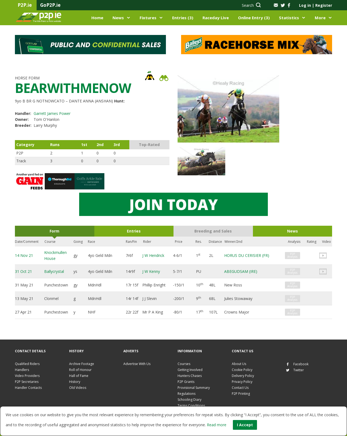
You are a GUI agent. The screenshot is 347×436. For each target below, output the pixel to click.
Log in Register (315, 5)
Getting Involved (190, 369)
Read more (216, 424)
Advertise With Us (136, 363)
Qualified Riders (27, 363)
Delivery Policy (243, 375)
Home (97, 17)
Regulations (186, 393)
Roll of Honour (80, 369)
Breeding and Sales (213, 231)
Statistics (289, 17)
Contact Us (240, 387)
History (74, 381)
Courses (184, 363)
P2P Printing (241, 393)
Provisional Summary (194, 387)
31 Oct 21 (23, 271)
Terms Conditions (191, 405)
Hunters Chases (190, 375)
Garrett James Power (52, 113)
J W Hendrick (153, 255)
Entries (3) (182, 17)
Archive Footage (81, 363)
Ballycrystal (54, 271)
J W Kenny (151, 271)
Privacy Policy (242, 381)
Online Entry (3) (254, 17)
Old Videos (77, 387)
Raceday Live (216, 17)
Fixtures (148, 17)
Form (54, 231)
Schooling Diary (189, 399)
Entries (134, 231)
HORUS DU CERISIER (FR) (246, 255)
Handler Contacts (28, 387)
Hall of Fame (78, 375)
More (320, 17)
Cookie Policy (242, 369)
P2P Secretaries (26, 381)
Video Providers (27, 375)
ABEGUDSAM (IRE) (240, 271)
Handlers (22, 369)
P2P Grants (186, 381)
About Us (239, 363)
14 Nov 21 (24, 255)
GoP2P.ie (50, 5)
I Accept (245, 424)
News (118, 17)
